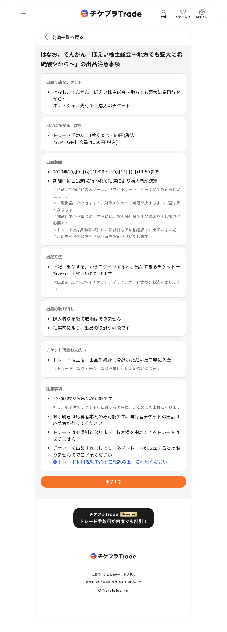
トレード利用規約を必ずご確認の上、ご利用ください (110, 461)
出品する (113, 482)
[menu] (23, 13)
